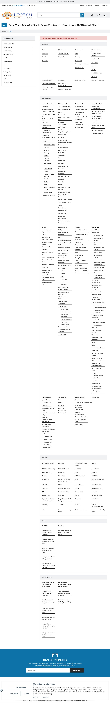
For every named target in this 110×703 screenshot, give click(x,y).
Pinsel (93, 342)
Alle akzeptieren (21, 687)
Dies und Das (98, 252)
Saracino (94, 492)
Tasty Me (44, 504)
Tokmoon (61, 504)
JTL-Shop (63, 700)
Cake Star (78, 469)
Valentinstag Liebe (49, 187)
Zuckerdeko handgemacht (62, 217)
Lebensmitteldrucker (100, 307)
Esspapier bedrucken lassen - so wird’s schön (64, 532)
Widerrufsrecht (79, 67)
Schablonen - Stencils (98, 348)
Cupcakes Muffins (97, 294)
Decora (77, 472)
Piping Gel (78, 258)
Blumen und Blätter (97, 244)
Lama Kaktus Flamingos (62, 172)
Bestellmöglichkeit (47, 80)
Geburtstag (47, 163)
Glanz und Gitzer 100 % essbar (81, 249)
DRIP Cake (61, 127)
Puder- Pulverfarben (81, 235)
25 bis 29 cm (48, 439)
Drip (59, 237)
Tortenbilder (45, 106)
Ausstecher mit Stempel (98, 239)
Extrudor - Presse (97, 320)
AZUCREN (61, 463)
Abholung (95, 25)
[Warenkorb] (104, 15)
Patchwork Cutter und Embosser (99, 263)
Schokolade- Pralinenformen (96, 122)
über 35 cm (47, 445)
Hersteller (104, 5)
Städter (77, 495)
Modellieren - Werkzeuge (95, 334)
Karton (60, 403)
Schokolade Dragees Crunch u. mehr (98, 112)
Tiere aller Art (62, 208)
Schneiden (95, 351)
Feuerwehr (61, 145)
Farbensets (78, 265)
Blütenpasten (79, 106)
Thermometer (96, 383)
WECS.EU (78, 504)
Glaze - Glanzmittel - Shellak (81, 262)
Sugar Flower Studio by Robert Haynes (48, 500)
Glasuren (44, 250)
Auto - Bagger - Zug (64, 106)
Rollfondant (78, 119)
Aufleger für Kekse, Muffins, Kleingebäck (48, 110)
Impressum (36, 697)
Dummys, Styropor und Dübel (97, 316)
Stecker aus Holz (66, 312)
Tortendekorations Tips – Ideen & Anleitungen (48, 584)
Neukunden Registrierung (62, 84)
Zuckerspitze (79, 127)
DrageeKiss (61, 476)
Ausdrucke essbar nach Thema (47, 141)
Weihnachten (48, 192)
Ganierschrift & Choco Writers (63, 254)
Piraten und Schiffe (64, 192)
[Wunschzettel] (98, 15)
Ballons (63, 271)
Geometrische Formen (98, 256)
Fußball (46, 155)
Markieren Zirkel (96, 330)
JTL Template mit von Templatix (77, 700)
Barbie (60, 112)
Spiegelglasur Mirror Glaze (48, 278)
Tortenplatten (8, 72)
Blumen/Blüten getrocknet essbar (47, 238)
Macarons (61, 179)
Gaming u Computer (47, 159)
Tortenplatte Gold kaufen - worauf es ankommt (47, 532)
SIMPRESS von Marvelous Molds (97, 364)
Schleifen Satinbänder (62, 409)
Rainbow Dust (79, 492)
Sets (62, 276)
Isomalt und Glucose (48, 257)
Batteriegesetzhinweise (82, 64)
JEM (76, 479)
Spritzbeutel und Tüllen (96, 369)
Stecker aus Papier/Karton (65, 323)
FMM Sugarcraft (80, 476)
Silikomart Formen (97, 358)
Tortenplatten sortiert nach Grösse (48, 430)
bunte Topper (65, 309)
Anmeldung (61, 80)
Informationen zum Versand (47, 88)
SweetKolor (95, 499)
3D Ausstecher (98, 235)
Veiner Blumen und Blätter (80, 421)
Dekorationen (8, 61)
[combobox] (59, 15)
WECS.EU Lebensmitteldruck (97, 505)
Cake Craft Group (63, 469)
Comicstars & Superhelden (62, 123)
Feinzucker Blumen (64, 248)
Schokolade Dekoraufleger (96, 107)
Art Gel (44, 235)
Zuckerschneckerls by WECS (98, 511)
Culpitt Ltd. (61, 472)
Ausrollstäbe (95, 230)
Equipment (57, 25)
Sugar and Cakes (97, 495)
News (82, 5)
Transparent (62, 413)
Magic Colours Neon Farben (81, 231)
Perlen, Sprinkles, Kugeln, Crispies (63, 288)
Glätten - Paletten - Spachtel (97, 326)
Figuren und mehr (63, 250)
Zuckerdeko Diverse (64, 327)
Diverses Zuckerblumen (79, 413)
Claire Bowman (46, 472)
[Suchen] (82, 15)
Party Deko (61, 268)
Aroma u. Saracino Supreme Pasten (47, 231)
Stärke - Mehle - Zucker (47, 283)
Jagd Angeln (48, 168)
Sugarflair (78, 499)
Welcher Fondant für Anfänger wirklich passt (48, 550)
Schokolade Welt (9, 54)
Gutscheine (95, 397)
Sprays (77, 252)
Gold (59, 158)
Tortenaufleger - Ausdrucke (63, 303)
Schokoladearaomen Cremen (98, 126)
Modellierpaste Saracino (79, 113)
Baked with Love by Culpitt (81, 464)
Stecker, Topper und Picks (64, 298)
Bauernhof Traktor (49, 144)
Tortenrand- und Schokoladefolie (96, 387)
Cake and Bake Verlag (48, 469)
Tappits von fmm (99, 270)
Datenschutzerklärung (59, 664)
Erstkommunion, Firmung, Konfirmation (65, 141)
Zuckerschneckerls (81, 510)
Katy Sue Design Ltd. (98, 479)
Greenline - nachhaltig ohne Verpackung (47, 420)
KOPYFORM (45, 485)
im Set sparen (98, 260)
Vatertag (46, 190)
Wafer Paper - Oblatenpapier (79, 123)
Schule (46, 179)
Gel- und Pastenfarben (79, 238)
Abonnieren (76, 670)
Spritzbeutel (97, 378)
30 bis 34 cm (48, 442)
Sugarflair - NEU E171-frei (81, 272)
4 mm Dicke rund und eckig (48, 414)
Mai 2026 (61, 526)
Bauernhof (61, 115)
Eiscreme (61, 137)
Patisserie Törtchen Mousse (64, 188)
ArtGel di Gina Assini (48, 463)
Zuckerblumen (8, 82)
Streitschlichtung (63, 53)
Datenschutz (45, 697)
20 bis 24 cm (48, 437)
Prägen (94, 345)
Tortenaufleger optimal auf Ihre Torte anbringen (48, 565)
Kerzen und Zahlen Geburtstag (64, 262)
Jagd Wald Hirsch (63, 166)
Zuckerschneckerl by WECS (64, 511)
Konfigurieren (14, 693)
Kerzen (63, 274)
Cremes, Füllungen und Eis (47, 243)
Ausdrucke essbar (9, 44)
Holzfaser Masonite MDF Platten (47, 425)
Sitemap (77, 57)
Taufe (45, 181)
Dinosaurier (47, 147)
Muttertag (61, 182)
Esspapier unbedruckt (48, 195)
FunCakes (94, 476)
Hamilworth (45, 479)
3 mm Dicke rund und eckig (48, 409)
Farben (65, 25)
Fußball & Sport (63, 147)
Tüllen (95, 380)
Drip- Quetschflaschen (99, 374)
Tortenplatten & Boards (31, 25)
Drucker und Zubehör (98, 302)
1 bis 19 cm (47, 434)
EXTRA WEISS (79, 255)
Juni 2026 (45, 526)
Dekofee (94, 472)
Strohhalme (64, 279)
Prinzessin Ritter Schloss (49, 175)
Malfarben (78, 242)
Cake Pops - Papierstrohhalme (97, 291)
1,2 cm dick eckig (47, 400)
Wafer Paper (78, 424)
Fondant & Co (46, 25)
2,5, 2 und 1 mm (46, 405)
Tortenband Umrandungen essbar (48, 136)
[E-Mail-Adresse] (48, 670)
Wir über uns (62, 50)
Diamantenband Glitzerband (63, 234)
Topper (63, 282)
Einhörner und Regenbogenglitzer (64, 131)
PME (43, 492)
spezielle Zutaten (47, 275)
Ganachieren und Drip (98, 322)
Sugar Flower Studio (64, 202)
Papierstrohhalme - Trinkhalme (97, 338)
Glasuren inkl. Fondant (81, 109)
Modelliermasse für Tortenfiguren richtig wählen (48, 541)
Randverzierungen (99, 267)
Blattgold (61, 230)
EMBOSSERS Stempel (64, 240)
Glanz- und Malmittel (81, 417)
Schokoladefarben (97, 130)
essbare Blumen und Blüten (64, 244)
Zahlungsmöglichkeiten (49, 83)
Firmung (46, 153)
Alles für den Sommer (98, 80)
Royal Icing (45, 267)
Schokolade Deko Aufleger (63, 293)
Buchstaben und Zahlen (99, 249)
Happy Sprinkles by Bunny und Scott (64, 480)
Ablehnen (27, 693)
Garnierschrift (46, 247)
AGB (76, 53)
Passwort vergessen (64, 89)
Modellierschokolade (81, 117)
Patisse (77, 488)
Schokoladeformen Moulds (97, 354)
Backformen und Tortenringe (96, 286)
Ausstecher (95, 233)
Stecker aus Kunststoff (64, 316)
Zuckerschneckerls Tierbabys (64, 222)
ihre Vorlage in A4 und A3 (48, 115)
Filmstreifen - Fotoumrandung (46, 131)
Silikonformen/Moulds (98, 361)
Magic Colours (79, 485)
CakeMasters (95, 469)
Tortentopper (62, 306)
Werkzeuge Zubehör (98, 133)
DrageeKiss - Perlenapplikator (96, 298)
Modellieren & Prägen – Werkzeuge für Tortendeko (64, 584)
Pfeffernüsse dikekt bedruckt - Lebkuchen (48, 121)
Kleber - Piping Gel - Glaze (48, 261)
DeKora (44, 476)
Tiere (45, 184)
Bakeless (94, 463)
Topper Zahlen (65, 285)
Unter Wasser (62, 210)
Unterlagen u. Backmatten (96, 392)
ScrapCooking (46, 495)
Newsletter (61, 57)
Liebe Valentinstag (63, 176)
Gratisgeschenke (80, 80)
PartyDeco (45, 488)
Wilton (43, 510)
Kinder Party (62, 169)
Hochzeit (61, 163)
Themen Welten (15, 25)
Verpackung (7, 75)
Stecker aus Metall (66, 319)
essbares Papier (98, 305)
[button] (92, 15)
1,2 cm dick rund (46, 403)
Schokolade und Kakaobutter (47, 271)
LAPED (60, 485)
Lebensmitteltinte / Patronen (99, 311)
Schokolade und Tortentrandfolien (97, 117)
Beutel (60, 400)
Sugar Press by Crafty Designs (65, 500)
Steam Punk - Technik (65, 199)
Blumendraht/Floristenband (83, 403)
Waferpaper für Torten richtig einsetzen (48, 558)
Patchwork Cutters (64, 488)
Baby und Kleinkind (64, 109)
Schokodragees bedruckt (46, 126)
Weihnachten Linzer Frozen (98, 277)
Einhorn (46, 150)
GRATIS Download (84, 25)
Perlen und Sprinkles (48, 264)
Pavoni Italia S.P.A (97, 488)
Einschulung (62, 134)
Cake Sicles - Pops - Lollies (64, 118)
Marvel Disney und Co (64, 265)
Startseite (89, 5)
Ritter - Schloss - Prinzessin (63, 196)
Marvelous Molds (97, 485)
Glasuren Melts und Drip (47, 253)
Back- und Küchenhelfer (96, 281)
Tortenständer (46, 448)
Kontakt (96, 5)
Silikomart (61, 495)
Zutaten (72, 25)
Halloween (47, 166)
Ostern (46, 171)
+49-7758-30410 (18, 5)
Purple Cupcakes (63, 492)
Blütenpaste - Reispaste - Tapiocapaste (79, 407)
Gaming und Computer (62, 151)
